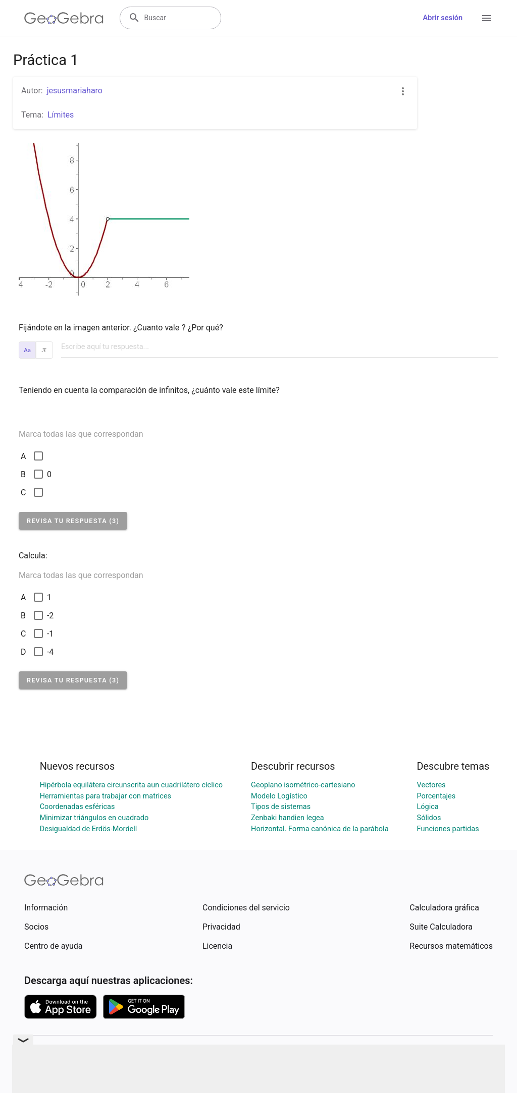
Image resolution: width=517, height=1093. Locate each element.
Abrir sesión (442, 18)
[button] (73, 521)
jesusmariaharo (74, 90)
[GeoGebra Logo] (64, 18)
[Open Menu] (487, 18)
